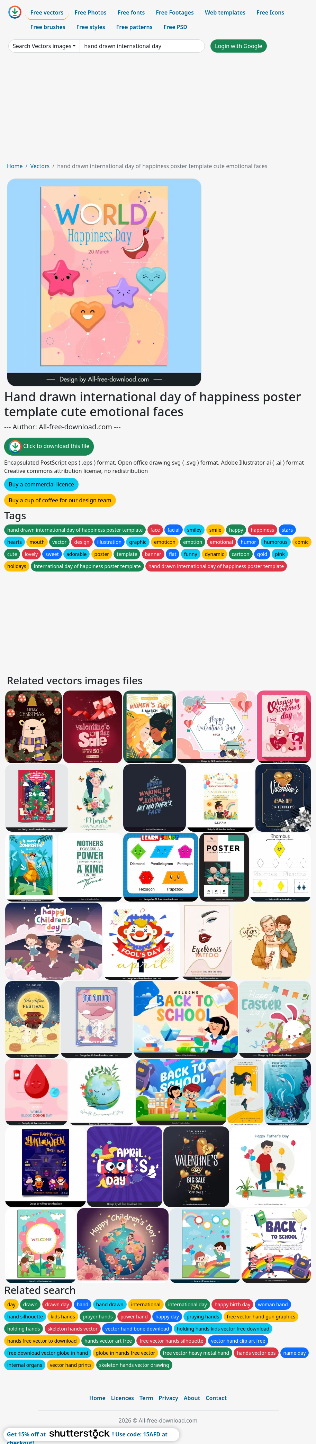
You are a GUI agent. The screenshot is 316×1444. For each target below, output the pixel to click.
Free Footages (175, 12)
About (192, 1398)
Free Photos (90, 12)
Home (15, 166)
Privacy (168, 1398)
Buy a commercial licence (41, 484)
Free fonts (131, 12)
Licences (122, 1398)
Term (146, 1398)
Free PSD (175, 27)
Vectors (39, 166)
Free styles (90, 27)
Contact (216, 1398)
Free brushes (47, 27)
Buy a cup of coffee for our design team (60, 500)
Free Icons (270, 12)
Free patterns (134, 27)
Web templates (225, 12)
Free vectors (46, 12)
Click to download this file (49, 446)
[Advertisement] (158, 110)
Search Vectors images (42, 46)
